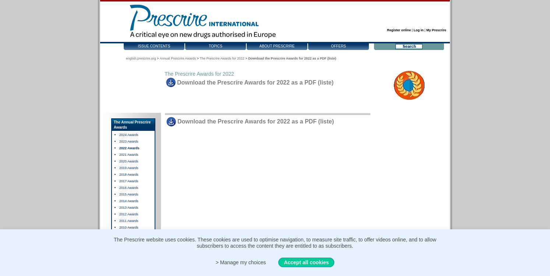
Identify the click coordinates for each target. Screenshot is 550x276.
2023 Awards (128, 141)
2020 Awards (128, 161)
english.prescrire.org (141, 58)
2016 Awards (128, 188)
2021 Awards (128, 155)
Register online (399, 30)
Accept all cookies (306, 262)
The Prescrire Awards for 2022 (222, 58)
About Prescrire (277, 46)
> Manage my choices (241, 262)
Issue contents (154, 46)
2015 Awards (128, 194)
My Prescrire (436, 30)
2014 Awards (128, 201)
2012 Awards (128, 214)
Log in (419, 30)
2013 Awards (128, 207)
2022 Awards (129, 148)
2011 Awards (128, 221)
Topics (215, 46)
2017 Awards (128, 181)
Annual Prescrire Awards (178, 58)
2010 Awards (128, 227)
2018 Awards (128, 174)
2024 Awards (128, 135)
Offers (338, 46)
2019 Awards (128, 168)
